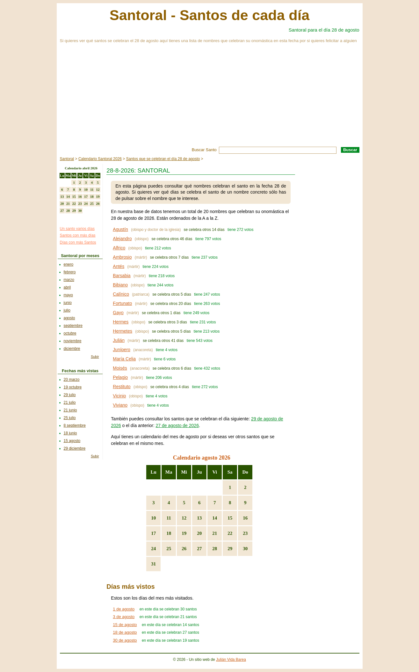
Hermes (120, 321)
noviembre (73, 341)
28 (214, 548)
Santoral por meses (80, 255)
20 (199, 533)
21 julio (70, 402)
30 (245, 548)
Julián (119, 340)
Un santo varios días (77, 228)
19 (184, 533)
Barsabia (121, 275)
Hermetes (122, 331)
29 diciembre (75, 448)
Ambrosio (122, 257)
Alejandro (122, 238)
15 (230, 518)
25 (168, 548)
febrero (70, 272)
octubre (70, 333)
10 (153, 518)
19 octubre (73, 387)
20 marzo (72, 379)
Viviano (120, 405)
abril (67, 287)
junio (68, 302)
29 (230, 548)
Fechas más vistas (80, 370)
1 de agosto (123, 609)
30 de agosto (125, 640)
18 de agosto (125, 632)
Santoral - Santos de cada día (210, 15)
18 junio (70, 433)
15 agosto (72, 441)
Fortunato (122, 303)
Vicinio (119, 395)
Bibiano (120, 284)
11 (169, 518)
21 (214, 533)
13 (199, 518)
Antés (118, 266)
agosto (69, 318)
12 (184, 518)
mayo (68, 295)
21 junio (70, 410)
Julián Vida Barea (231, 659)
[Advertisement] (210, 99)
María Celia (124, 358)
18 (168, 533)
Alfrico (119, 247)
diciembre (72, 348)
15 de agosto (125, 624)
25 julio (70, 418)
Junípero (121, 349)
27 (199, 548)
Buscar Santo (204, 149)
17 (153, 533)
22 (230, 533)
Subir (95, 356)
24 (153, 548)
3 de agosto (123, 616)
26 (184, 548)
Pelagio (120, 377)
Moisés (120, 368)
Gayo (118, 312)
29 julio (70, 395)
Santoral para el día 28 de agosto (324, 30)
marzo (69, 279)
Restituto (121, 386)
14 (214, 518)
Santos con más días (78, 235)
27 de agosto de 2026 (177, 425)
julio (67, 310)
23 (245, 533)
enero (69, 264)
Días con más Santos (78, 242)
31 (153, 563)
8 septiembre (75, 425)
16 (245, 518)
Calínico (121, 294)
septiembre (73, 325)
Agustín (120, 229)
